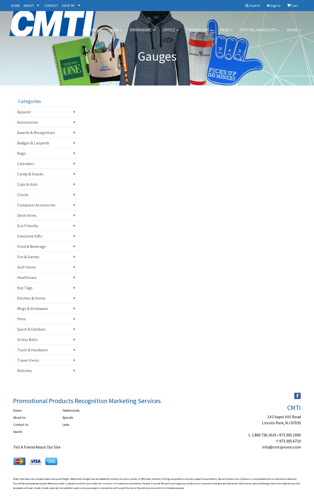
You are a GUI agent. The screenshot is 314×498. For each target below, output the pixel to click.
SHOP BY (68, 5)
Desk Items (27, 215)
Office (170, 32)
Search (17, 432)
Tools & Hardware (32, 349)
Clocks (23, 194)
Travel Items (28, 360)
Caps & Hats (27, 184)
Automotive (27, 122)
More (294, 32)
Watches (24, 370)
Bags (116, 32)
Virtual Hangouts (259, 32)
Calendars (25, 163)
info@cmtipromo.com (281, 447)
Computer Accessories (36, 204)
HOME (15, 5)
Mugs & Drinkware (32, 308)
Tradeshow (199, 32)
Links (65, 425)
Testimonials (71, 410)
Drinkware (142, 32)
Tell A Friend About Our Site (37, 447)
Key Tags (25, 287)
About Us (19, 417)
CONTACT (51, 5)
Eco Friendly (27, 225)
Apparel (92, 32)
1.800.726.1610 (264, 434)
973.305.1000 (290, 434)
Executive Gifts (29, 236)
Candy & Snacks (30, 173)
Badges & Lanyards (33, 142)
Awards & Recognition (36, 132)
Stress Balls (27, 339)
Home (17, 410)
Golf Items (26, 267)
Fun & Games (28, 256)
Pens (226, 32)
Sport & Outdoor (31, 329)
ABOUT (28, 5)
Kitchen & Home (31, 298)
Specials (67, 417)
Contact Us (20, 425)
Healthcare (27, 277)
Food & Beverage (31, 246)
